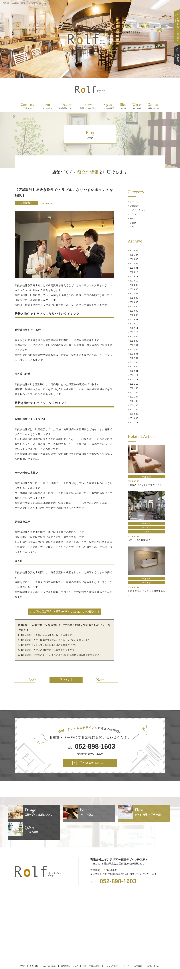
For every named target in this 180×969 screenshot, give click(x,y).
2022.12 (134, 323)
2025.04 (134, 255)
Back (32, 679)
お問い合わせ (152, 949)
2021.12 (134, 375)
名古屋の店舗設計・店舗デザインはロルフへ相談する (65, 611)
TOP (23, 949)
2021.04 (134, 409)
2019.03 (134, 418)
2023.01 (134, 319)
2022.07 (134, 345)
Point (46, 106)
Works (136, 106)
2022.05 (134, 354)
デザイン (134, 218)
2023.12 (134, 272)
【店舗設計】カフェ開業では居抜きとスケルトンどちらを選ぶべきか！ (56, 640)
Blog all (66, 679)
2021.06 (134, 401)
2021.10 (134, 384)
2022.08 (134, 341)
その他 (133, 223)
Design (66, 106)
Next (99, 679)
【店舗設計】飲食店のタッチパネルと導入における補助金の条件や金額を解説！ (60, 655)
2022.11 (134, 328)
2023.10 (134, 280)
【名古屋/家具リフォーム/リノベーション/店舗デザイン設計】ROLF (90, 961)
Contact (153, 106)
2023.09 (134, 285)
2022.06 (134, 349)
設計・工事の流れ (91, 949)
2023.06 (134, 298)
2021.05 (134, 405)
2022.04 (134, 358)
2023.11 (134, 276)
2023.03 (134, 311)
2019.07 (134, 414)
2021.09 (134, 388)
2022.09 (134, 336)
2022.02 (134, 366)
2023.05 (134, 302)
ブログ (125, 949)
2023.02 (134, 315)
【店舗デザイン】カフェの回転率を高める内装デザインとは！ (51, 645)
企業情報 (34, 949)
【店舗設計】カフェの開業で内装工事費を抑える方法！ (48, 650)
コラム (133, 227)
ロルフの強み (49, 949)
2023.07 (134, 293)
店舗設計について (69, 949)
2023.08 (134, 289)
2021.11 (134, 379)
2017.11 (134, 422)
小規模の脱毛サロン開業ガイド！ (145, 485)
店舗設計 (26, 203)
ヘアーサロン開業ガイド (140, 540)
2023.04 (134, 306)
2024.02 (134, 263)
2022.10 (134, 332)
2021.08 (134, 392)
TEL (90, 746)
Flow (88, 106)
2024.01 (134, 268)
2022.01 (134, 371)
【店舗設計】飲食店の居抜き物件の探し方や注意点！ (47, 635)
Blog (123, 106)
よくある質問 (110, 949)
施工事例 (137, 949)
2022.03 (134, 362)
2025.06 (134, 250)
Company (27, 106)
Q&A (108, 106)
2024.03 (134, 259)
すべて (133, 201)
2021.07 (134, 396)
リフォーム (135, 214)
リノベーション (137, 210)
